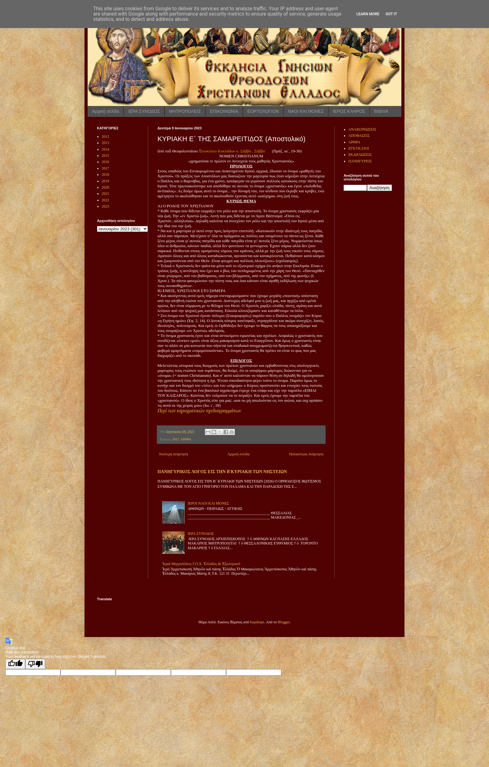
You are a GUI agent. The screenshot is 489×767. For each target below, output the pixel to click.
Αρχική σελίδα (105, 111)
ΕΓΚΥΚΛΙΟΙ (358, 148)
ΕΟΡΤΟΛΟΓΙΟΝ (263, 111)
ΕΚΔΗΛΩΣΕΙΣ (360, 154)
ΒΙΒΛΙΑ (381, 111)
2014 (105, 149)
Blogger (284, 622)
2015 (105, 155)
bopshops (257, 622)
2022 (105, 200)
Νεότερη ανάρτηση (173, 454)
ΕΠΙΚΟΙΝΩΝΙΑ (224, 111)
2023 (105, 206)
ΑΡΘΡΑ (186, 439)
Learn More (368, 14)
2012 (105, 136)
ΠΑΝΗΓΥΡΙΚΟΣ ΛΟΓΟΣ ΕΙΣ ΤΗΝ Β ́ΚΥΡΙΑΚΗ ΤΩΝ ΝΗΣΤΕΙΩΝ (222, 471)
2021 (105, 193)
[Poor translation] (35, 664)
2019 (105, 181)
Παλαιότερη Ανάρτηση (306, 454)
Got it (391, 14)
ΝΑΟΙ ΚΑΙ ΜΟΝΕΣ (306, 111)
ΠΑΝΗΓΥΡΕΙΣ (360, 161)
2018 (105, 174)
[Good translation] (15, 664)
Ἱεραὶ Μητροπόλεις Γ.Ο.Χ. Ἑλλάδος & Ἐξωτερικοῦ (201, 564)
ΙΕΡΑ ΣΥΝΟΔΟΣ (144, 111)
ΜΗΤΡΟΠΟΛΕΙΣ (185, 111)
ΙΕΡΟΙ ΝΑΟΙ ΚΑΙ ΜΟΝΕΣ (208, 503)
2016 (105, 162)
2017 (175, 439)
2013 (105, 143)
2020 (105, 187)
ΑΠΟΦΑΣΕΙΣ (359, 135)
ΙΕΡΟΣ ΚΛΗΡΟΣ (349, 111)
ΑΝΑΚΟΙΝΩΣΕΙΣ (362, 129)
